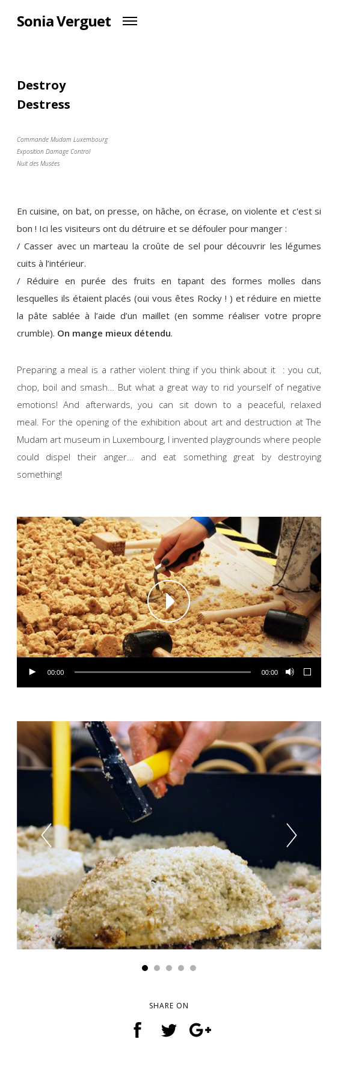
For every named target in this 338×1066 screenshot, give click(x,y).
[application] (169, 602)
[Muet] (289, 672)
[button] (169, 602)
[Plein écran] (308, 672)
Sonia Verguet (64, 21)
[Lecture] (32, 672)
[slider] (162, 672)
